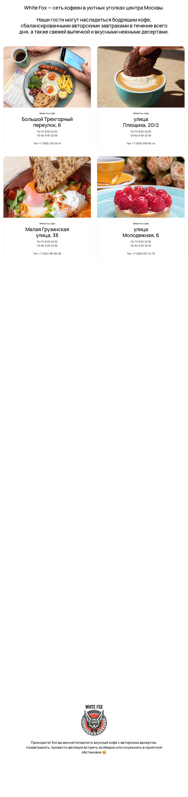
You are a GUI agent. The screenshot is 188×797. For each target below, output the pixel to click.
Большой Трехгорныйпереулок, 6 (47, 122)
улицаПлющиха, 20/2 (141, 122)
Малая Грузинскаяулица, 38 (47, 232)
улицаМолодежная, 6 (141, 232)
